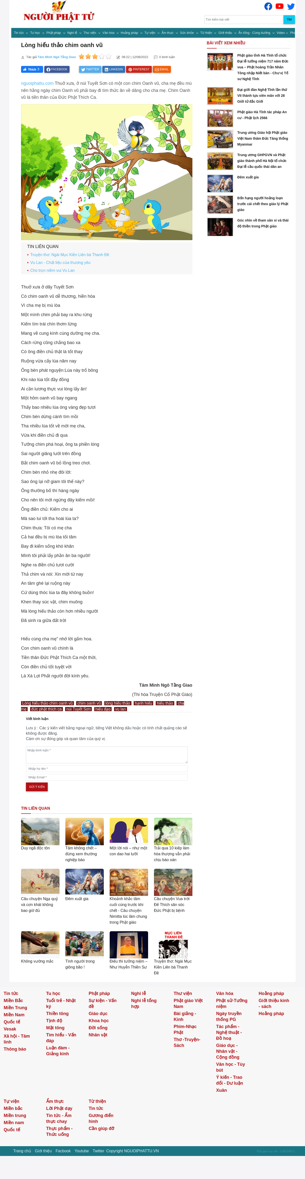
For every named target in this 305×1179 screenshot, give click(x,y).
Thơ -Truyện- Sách (187, 1042)
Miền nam (14, 1122)
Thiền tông (57, 1013)
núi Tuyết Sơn (78, 709)
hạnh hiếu (143, 703)
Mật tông (55, 1027)
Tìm (289, 19)
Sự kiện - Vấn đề (103, 1003)
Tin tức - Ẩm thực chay (59, 1118)
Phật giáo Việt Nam (188, 1003)
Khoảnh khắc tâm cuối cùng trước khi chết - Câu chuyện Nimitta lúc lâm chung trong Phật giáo (128, 910)
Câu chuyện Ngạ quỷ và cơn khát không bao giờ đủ (39, 905)
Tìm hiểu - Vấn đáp (61, 1037)
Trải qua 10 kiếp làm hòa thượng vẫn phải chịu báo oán (172, 854)
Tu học (35, 33)
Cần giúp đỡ (101, 1128)
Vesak (10, 1029)
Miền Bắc (13, 1000)
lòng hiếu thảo (118, 703)
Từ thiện (206, 33)
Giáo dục (98, 1013)
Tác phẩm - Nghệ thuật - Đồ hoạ (229, 1032)
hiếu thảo (165, 703)
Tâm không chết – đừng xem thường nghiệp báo (81, 854)
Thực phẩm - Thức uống (59, 1131)
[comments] (107, 754)
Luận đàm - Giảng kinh (58, 1050)
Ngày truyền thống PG (229, 1016)
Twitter (98, 1151)
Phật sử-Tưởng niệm (231, 1003)
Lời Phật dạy (59, 1108)
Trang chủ (22, 1151)
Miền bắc (13, 1108)
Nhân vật (98, 1034)
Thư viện (90, 33)
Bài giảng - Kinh (185, 1016)
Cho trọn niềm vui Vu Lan (52, 270)
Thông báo (15, 1049)
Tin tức (19, 33)
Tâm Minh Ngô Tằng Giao (56, 57)
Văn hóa (109, 33)
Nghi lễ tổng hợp (144, 1003)
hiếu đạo (103, 709)
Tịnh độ (54, 1020)
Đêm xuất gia (76, 899)
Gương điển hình (101, 1118)
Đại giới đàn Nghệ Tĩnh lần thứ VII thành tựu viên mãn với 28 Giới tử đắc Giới (262, 95)
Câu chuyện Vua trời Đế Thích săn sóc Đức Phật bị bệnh (172, 905)
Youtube (82, 1151)
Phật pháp (54, 33)
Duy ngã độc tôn (35, 848)
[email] (107, 777)
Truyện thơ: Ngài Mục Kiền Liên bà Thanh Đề (69, 255)
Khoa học (99, 1020)
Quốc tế (12, 1021)
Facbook (63, 1151)
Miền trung (15, 1115)
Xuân (221, 1090)
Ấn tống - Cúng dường (254, 33)
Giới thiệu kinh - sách (274, 1003)
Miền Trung (15, 1007)
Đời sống (98, 1027)
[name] (107, 768)
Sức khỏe (187, 33)
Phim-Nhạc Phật (185, 1029)
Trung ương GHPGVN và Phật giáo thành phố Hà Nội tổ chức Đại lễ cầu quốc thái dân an (261, 161)
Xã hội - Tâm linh (17, 1039)
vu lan (120, 709)
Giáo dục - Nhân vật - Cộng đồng (227, 1051)
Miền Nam (14, 1014)
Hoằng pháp (130, 33)
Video (281, 33)
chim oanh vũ (89, 703)
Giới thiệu (226, 33)
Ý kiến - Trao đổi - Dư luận (229, 1080)
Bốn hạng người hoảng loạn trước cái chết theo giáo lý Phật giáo (262, 204)
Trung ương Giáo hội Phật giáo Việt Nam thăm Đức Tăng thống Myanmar (262, 138)
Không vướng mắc (37, 961)
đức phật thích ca (46, 709)
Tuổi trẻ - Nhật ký (61, 1003)
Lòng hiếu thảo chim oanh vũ (47, 703)
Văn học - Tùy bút (230, 1067)
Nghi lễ (72, 33)
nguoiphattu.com (37, 83)
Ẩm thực (168, 33)
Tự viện (150, 33)
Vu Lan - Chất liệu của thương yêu (60, 263)
